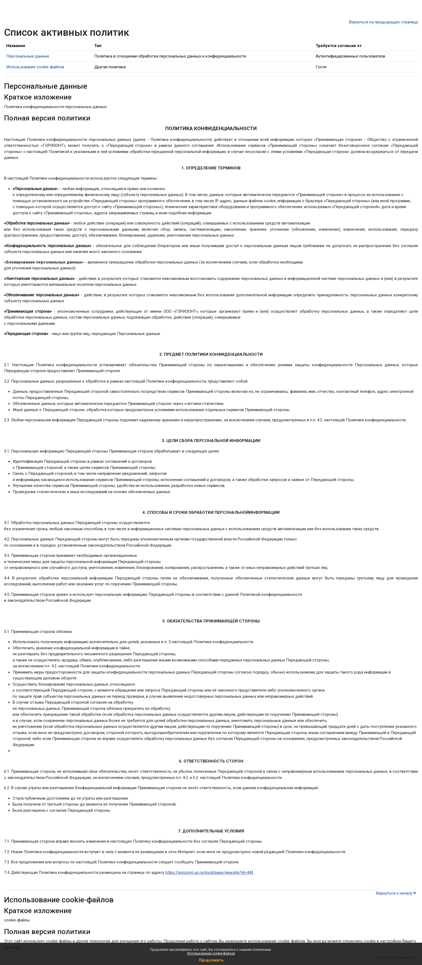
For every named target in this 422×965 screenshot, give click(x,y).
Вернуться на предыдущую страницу (383, 22)
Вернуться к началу (396, 893)
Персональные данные (27, 56)
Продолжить (211, 960)
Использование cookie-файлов (211, 953)
